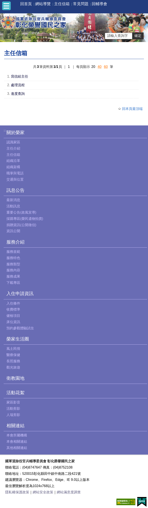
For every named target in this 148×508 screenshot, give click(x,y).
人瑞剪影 (13, 415)
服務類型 (13, 264)
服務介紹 (15, 241)
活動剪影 (13, 408)
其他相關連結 (16, 448)
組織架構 (13, 167)
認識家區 (13, 142)
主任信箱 (62, 4)
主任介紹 (13, 148)
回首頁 (26, 4)
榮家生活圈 (17, 338)
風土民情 (13, 348)
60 (106, 67)
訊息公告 (15, 190)
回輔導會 (99, 4)
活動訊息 (13, 206)
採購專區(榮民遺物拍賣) (24, 218)
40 (100, 67)
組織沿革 (13, 161)
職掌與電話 (15, 173)
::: (5, 130)
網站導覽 (43, 4)
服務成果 (13, 276)
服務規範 (13, 251)
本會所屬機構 (16, 435)
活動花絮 (15, 392)
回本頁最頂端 (132, 109)
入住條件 (13, 303)
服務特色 (13, 258)
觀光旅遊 (13, 367)
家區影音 (13, 402)
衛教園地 (15, 378)
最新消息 (13, 200)
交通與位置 (15, 179)
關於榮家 (15, 132)
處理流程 (18, 85)
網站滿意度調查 (69, 492)
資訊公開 (13, 231)
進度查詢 (18, 93)
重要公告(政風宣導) (21, 212)
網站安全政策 (43, 492)
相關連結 (15, 425)
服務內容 (13, 270)
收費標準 (13, 309)
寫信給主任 (19, 76)
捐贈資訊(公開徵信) (21, 225)
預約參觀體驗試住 (20, 328)
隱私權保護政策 (17, 492)
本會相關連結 (16, 441)
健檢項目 (13, 315)
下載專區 (13, 282)
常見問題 (80, 4)
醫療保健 (13, 355)
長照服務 (13, 361)
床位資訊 (13, 322)
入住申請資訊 (20, 293)
